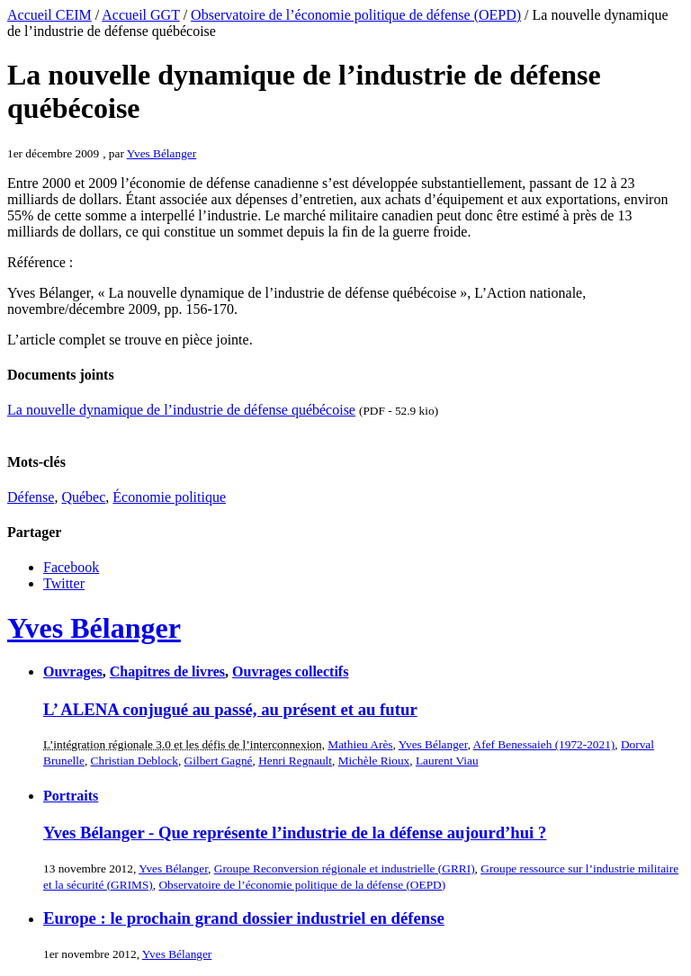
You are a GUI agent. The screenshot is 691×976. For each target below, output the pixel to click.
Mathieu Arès (360, 744)
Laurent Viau (447, 760)
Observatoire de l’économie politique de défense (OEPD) (356, 14)
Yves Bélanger (162, 153)
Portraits (70, 795)
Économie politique (169, 497)
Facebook (71, 567)
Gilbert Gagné (218, 760)
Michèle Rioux (374, 760)
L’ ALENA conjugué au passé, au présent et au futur (230, 709)
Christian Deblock (134, 760)
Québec (83, 497)
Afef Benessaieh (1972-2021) (544, 744)
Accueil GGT (140, 14)
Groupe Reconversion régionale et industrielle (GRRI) (344, 868)
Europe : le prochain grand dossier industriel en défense (243, 918)
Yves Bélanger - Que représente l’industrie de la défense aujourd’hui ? (294, 832)
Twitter (64, 583)
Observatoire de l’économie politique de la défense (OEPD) (301, 884)
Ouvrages (73, 671)
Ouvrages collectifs (290, 671)
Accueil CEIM (49, 14)
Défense (30, 497)
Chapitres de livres (167, 671)
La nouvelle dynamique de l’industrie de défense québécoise (181, 409)
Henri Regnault (295, 760)
